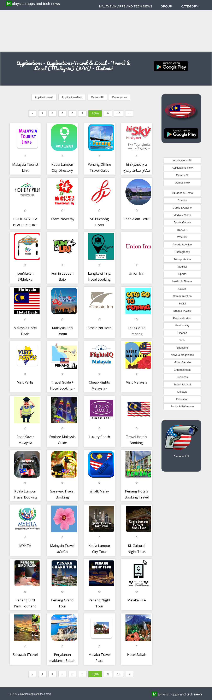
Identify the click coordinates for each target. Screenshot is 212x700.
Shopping (182, 347)
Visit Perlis (25, 382)
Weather (182, 237)
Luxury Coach (99, 436)
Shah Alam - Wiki (136, 219)
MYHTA (25, 545)
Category (190, 6)
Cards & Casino (182, 207)
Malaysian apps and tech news (33, 3)
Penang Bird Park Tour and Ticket (25, 606)
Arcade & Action (182, 244)
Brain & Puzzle (182, 310)
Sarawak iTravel (25, 654)
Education (182, 399)
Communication (182, 296)
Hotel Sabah (136, 654)
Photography (182, 251)
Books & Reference (182, 406)
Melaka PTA (136, 600)
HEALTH (182, 229)
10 (118, 113)
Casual (182, 288)
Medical (182, 266)
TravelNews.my (62, 219)
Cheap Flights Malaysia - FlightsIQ (99, 388)
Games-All (97, 97)
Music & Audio (182, 362)
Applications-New (72, 97)
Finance (182, 332)
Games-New (119, 97)
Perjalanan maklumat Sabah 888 (62, 660)
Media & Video (182, 215)
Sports (182, 273)
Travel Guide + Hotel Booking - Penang (62, 388)
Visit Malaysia (136, 382)
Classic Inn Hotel (99, 328)
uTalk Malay (99, 491)
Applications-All (44, 97)
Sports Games (182, 222)
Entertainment (182, 369)
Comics (182, 200)
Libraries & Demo (182, 192)
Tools (182, 340)
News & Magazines (182, 354)
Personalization (182, 318)
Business (182, 377)
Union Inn (136, 273)
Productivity (182, 325)
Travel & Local (182, 384)
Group (166, 6)
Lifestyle (182, 391)
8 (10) (95, 113)
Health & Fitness (182, 281)
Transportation (182, 259)
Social (182, 303)
